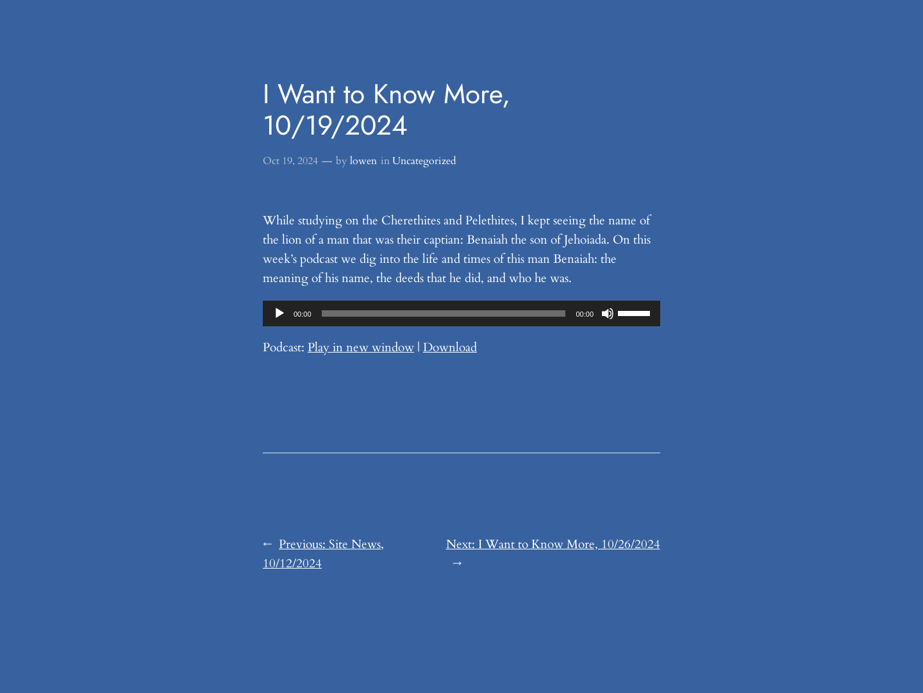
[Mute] (607, 313)
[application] (461, 313)
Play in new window (361, 347)
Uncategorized (424, 161)
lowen (363, 161)
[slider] (444, 313)
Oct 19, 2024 (290, 161)
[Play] (279, 313)
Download (450, 347)
